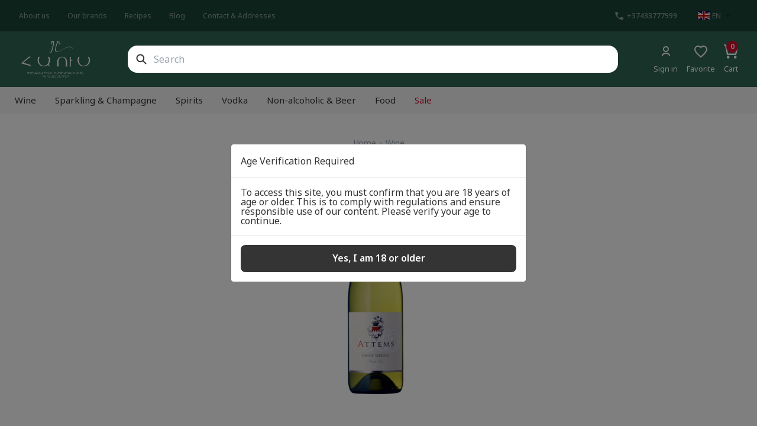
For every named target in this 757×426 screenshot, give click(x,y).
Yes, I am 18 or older (378, 257)
